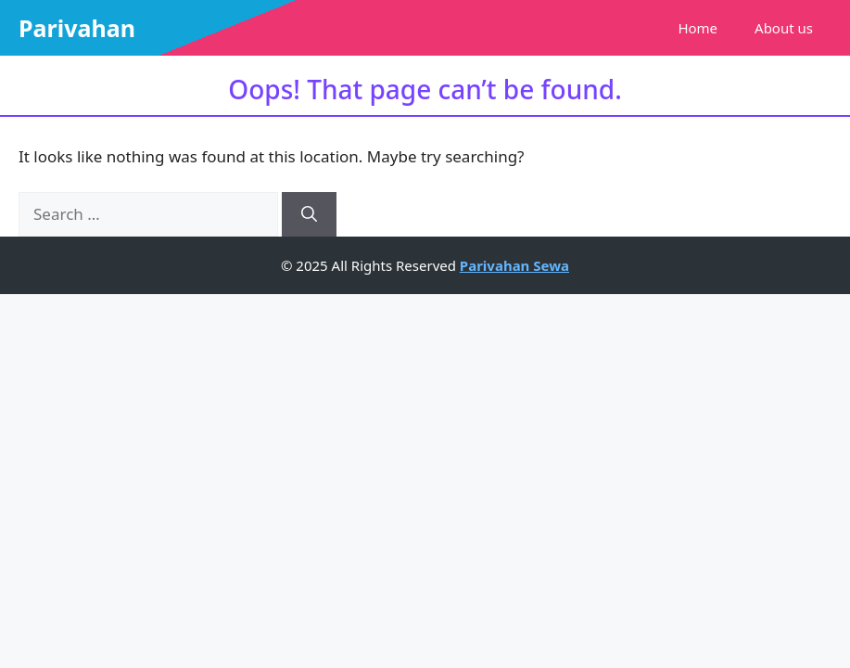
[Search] (309, 214)
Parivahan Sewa (514, 265)
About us (784, 28)
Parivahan (77, 28)
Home (697, 28)
